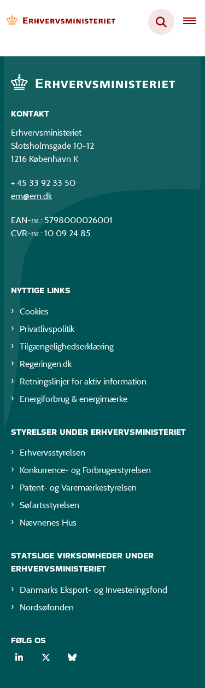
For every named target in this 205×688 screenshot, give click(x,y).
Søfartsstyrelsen (49, 505)
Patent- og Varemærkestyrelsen (78, 487)
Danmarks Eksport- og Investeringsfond (93, 590)
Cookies (34, 311)
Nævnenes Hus (48, 522)
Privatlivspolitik (47, 329)
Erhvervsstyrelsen (52, 452)
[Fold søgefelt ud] (161, 22)
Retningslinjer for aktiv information (83, 381)
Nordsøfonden (47, 607)
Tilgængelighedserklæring (67, 346)
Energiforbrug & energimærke (73, 399)
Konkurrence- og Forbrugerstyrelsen (85, 470)
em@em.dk (31, 196)
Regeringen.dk (46, 364)
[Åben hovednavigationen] (194, 22)
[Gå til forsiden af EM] (58, 22)
